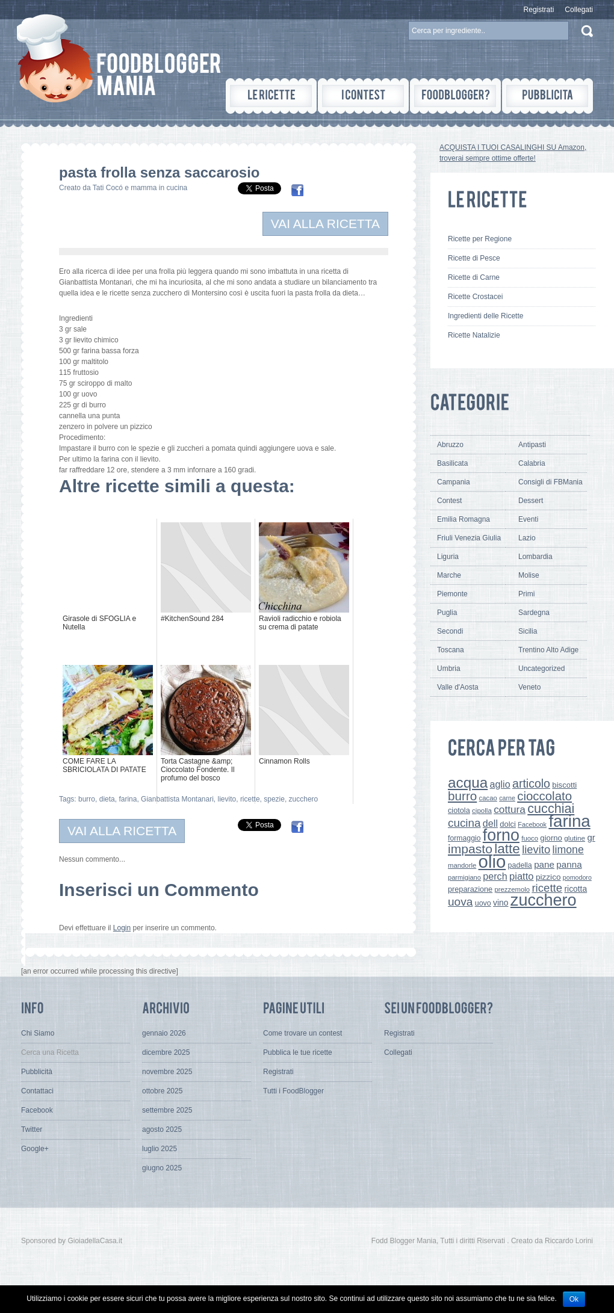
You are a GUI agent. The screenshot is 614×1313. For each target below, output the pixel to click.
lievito (227, 799)
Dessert (530, 500)
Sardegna (534, 612)
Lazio (527, 538)
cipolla (482, 810)
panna (568, 864)
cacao (488, 798)
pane (544, 864)
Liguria (448, 556)
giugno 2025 (162, 1168)
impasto (470, 849)
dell (490, 823)
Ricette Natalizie (474, 335)
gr (591, 837)
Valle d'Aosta (458, 687)
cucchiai (550, 808)
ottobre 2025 (162, 1091)
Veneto (529, 687)
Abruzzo (450, 444)
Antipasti (532, 444)
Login (122, 928)
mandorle (462, 865)
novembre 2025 (167, 1071)
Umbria (448, 668)
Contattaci (37, 1091)
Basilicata (452, 463)
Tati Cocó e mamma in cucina (140, 188)
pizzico (548, 877)
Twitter (31, 1129)
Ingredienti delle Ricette (485, 316)
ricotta (575, 889)
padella (520, 865)
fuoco (529, 838)
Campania (453, 482)
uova (460, 901)
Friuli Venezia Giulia (469, 538)
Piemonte (452, 594)
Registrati (539, 9)
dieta (107, 799)
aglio (500, 784)
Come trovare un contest (302, 1033)
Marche (449, 575)
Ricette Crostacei (475, 296)
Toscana (450, 650)
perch (495, 876)
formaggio (464, 838)
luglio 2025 (159, 1149)
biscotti (564, 784)
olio (492, 861)
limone (568, 850)
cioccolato (544, 796)
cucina (464, 823)
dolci (508, 824)
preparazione (470, 889)
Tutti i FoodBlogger (293, 1091)
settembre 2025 (167, 1110)
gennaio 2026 (164, 1033)
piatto (521, 876)
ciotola (459, 810)
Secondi (450, 631)
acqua (468, 782)
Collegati (579, 9)
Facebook (532, 824)
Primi (526, 594)
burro (86, 799)
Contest (449, 500)
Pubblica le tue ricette (297, 1052)
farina (128, 799)
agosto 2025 (162, 1129)
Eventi (528, 519)
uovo (483, 903)
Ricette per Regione (480, 239)
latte (507, 848)
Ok (573, 1299)
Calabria (531, 463)
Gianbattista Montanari (177, 799)
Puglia (447, 612)
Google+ (35, 1149)
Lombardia (535, 556)
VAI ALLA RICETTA (325, 223)
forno (501, 835)
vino (500, 902)
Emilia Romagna (463, 519)
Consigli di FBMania (550, 482)
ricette (250, 799)
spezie (274, 799)
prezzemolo (512, 889)
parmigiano (464, 877)
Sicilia (527, 631)
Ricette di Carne (474, 277)
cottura (510, 809)
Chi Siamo (37, 1033)
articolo (531, 783)
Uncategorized (541, 668)
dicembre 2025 (166, 1052)
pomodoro (577, 877)
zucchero (303, 799)
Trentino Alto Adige (548, 650)
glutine (574, 838)
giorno (551, 837)
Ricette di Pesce (474, 258)
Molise (528, 575)
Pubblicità (36, 1071)
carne (507, 798)
